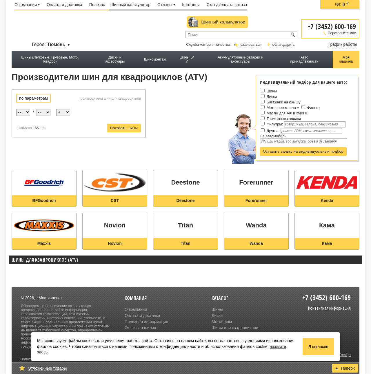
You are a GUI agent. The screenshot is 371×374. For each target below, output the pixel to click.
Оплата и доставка (64, 4)
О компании (27, 4)
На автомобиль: (274, 136)
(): (342, 4)
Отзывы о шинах (140, 327)
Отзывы (166, 4)
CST (115, 200)
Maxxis (44, 243)
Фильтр (313, 107)
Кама (327, 243)
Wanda (256, 243)
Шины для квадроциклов (235, 327)
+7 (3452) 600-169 (332, 25)
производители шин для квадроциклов (110, 98)
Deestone (185, 200)
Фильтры (274, 124)
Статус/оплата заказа (227, 4)
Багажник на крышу (284, 102)
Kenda (327, 200)
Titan (185, 243)
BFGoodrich (44, 200)
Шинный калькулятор (130, 4)
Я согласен (318, 346)
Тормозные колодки (284, 118)
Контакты (190, 4)
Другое (273, 131)
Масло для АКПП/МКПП (288, 113)
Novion (114, 243)
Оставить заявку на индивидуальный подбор (303, 151)
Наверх (345, 368)
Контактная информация (329, 308)
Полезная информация (146, 321)
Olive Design (340, 355)
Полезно (97, 4)
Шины (272, 91)
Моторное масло (281, 107)
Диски (272, 96)
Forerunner (256, 200)
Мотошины (222, 321)
